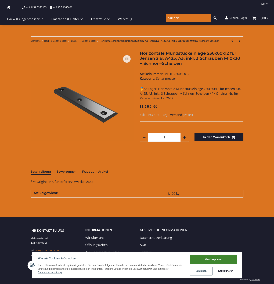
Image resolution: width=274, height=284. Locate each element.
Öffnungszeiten (96, 245)
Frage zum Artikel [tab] (95, 171)
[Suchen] (188, 18)
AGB (143, 245)
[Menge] (164, 137)
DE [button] (263, 4)
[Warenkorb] (260, 18)
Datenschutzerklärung (156, 238)
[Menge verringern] (144, 137)
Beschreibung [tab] (41, 171)
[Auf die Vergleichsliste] (127, 59)
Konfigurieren (225, 271)
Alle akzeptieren (213, 259)
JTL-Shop (256, 279)
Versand (176, 115)
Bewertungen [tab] (66, 171)
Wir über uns (94, 238)
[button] (236, 18)
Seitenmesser (166, 78)
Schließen (201, 271)
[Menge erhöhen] (184, 137)
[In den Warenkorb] (219, 137)
